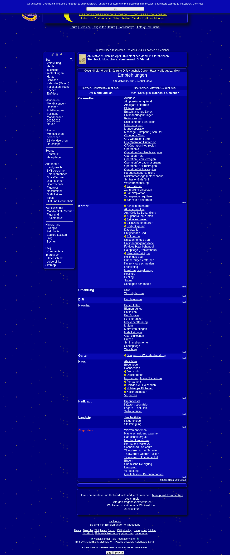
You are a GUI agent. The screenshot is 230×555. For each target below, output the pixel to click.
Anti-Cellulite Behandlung (140, 212)
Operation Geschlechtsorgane (143, 152)
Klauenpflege (132, 420)
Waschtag (130, 349)
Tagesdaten (118, 50)
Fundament (134, 381)
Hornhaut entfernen (136, 440)
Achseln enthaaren (138, 205)
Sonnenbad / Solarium (138, 447)
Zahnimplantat (136, 193)
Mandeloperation (134, 128)
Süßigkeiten (54, 194)
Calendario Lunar (145, 541)
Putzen (128, 339)
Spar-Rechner (56, 177)
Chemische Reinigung (138, 464)
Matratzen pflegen (135, 329)
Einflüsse (52, 93)
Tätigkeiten (99, 27)
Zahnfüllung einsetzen (138, 189)
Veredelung (131, 470)
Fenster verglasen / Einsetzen (143, 378)
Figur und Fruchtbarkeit (55, 216)
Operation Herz (133, 155)
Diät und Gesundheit (60, 201)
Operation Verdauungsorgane (142, 162)
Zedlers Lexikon (57, 234)
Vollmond (53, 113)
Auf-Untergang (56, 110)
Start (48, 59)
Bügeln (128, 460)
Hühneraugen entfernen (139, 260)
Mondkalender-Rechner (56, 105)
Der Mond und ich (136, 50)
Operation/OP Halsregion (140, 169)
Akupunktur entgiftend (138, 101)
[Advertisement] (115, 45)
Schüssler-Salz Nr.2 (136, 179)
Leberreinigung (133, 125)
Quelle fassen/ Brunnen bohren (144, 474)
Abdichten (130, 361)
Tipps (50, 197)
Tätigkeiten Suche (58, 86)
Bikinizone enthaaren (140, 222)
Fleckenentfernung (136, 322)
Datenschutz (55, 258)
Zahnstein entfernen (139, 199)
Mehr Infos (198, 3)
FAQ (48, 248)
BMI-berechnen (56, 170)
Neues (51, 124)
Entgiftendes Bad (135, 233)
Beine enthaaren (137, 219)
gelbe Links (54, 261)
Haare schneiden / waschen (141, 433)
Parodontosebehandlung (139, 172)
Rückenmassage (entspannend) (144, 176)
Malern (128, 325)
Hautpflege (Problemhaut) (140, 250)
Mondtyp (128, 27)
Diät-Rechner (55, 180)
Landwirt (174, 70)
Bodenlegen (131, 364)
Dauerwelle (131, 229)
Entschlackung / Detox (138, 111)
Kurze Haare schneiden (139, 263)
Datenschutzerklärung (107, 533)
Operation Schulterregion (140, 159)
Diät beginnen (133, 299)
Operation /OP (133, 149)
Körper (103, 70)
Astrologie (53, 231)
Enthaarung (134, 236)
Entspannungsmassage (139, 243)
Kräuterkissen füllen (136, 404)
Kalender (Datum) (58, 83)
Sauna (128, 280)
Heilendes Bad (133, 256)
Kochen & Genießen (158, 50)
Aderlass (129, 98)
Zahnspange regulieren (138, 196)
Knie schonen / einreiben (140, 121)
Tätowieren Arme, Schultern (141, 450)
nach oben (115, 521)
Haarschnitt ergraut (136, 437)
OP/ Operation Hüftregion (140, 142)
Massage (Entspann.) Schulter (143, 132)
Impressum (52, 254)
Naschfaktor (54, 191)
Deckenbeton (135, 374)
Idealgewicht (55, 167)
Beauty (49, 150)
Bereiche (85, 27)
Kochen (52, 90)
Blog (50, 238)
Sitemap (50, 265)
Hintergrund (143, 27)
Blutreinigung (132, 108)
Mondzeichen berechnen (55, 135)
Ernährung (115, 70)
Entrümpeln (131, 315)
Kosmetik (53, 154)
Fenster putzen (133, 318)
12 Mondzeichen (57, 140)
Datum (111, 27)
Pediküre (129, 273)
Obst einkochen (134, 335)
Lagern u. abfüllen (135, 408)
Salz (127, 289)
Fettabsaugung (133, 118)
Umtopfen (130, 467)
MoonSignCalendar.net (99, 541)
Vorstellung (54, 63)
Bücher (155, 27)
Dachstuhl (133, 371)
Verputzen (130, 395)
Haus (153, 70)
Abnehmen (52, 163)
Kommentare (55, 251)
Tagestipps (133, 524)
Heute (73, 27)
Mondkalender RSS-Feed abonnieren (115, 538)
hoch (184, 203)
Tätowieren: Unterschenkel (141, 457)
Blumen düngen (134, 308)
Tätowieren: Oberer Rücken (141, 453)
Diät (119, 27)
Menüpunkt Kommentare (167, 495)
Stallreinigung (133, 424)
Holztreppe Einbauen (140, 388)
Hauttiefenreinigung (139, 253)
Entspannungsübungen (138, 115)
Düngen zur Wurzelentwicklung (146, 355)
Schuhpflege (132, 346)
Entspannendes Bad (137, 239)
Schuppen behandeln (137, 283)
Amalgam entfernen (136, 104)
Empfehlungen (103, 50)
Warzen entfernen (135, 430)
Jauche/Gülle (132, 417)
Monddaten (52, 100)
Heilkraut (163, 70)
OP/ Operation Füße (137, 138)
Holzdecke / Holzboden (141, 385)
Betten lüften (132, 305)
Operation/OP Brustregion (140, 166)
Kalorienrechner (57, 174)
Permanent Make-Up (137, 443)
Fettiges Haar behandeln (139, 246)
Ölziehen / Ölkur (134, 135)
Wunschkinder (54, 207)
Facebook (88, 533)
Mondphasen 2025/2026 (55, 119)
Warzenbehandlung (136, 183)
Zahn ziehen (134, 186)
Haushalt (134, 70)
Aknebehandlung (135, 209)
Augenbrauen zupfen (140, 216)
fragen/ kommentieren (138, 502)
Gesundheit (91, 70)
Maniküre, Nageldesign (138, 270)
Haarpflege (54, 157)
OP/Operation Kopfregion (140, 145)
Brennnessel (132, 401)
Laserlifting (131, 267)
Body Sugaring (136, 226)
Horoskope (54, 144)
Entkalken (130, 312)
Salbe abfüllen (133, 411)
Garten (145, 70)
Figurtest (52, 187)
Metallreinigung (133, 332)
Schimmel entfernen (136, 342)
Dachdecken (132, 368)
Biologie (52, 228)
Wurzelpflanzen (134, 293)
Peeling (129, 277)
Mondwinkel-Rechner (60, 211)
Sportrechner (55, 184)
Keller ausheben (137, 391)
